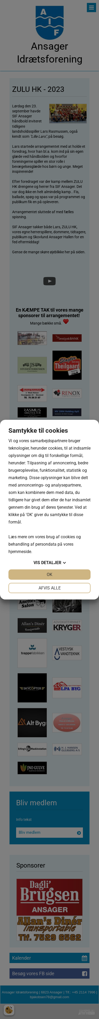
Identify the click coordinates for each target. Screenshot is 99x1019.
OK (49, 574)
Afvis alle (50, 588)
